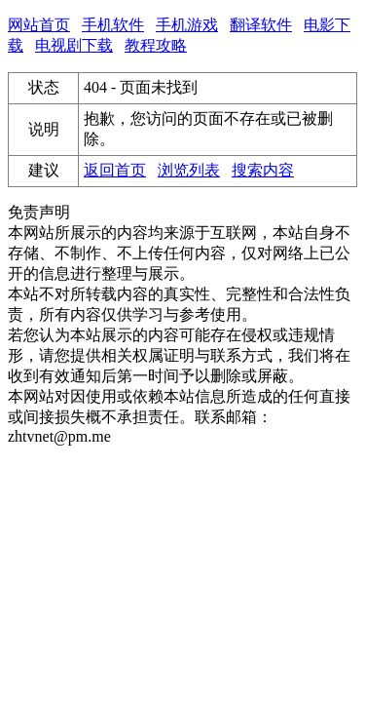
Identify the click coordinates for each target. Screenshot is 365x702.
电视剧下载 (74, 45)
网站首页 (39, 25)
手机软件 (113, 25)
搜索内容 (263, 170)
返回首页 (115, 170)
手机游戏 (187, 25)
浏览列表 (189, 170)
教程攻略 (156, 45)
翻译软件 (261, 25)
